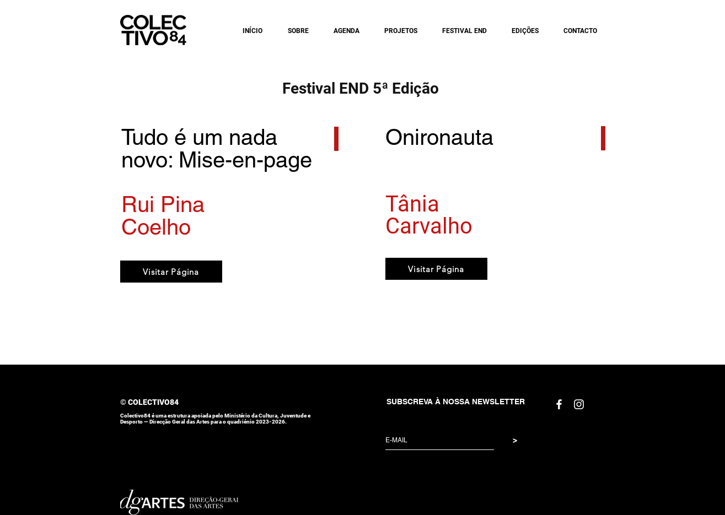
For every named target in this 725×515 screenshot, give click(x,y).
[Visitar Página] (171, 272)
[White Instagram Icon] (579, 404)
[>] (515, 440)
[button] (294, 31)
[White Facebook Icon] (559, 404)
